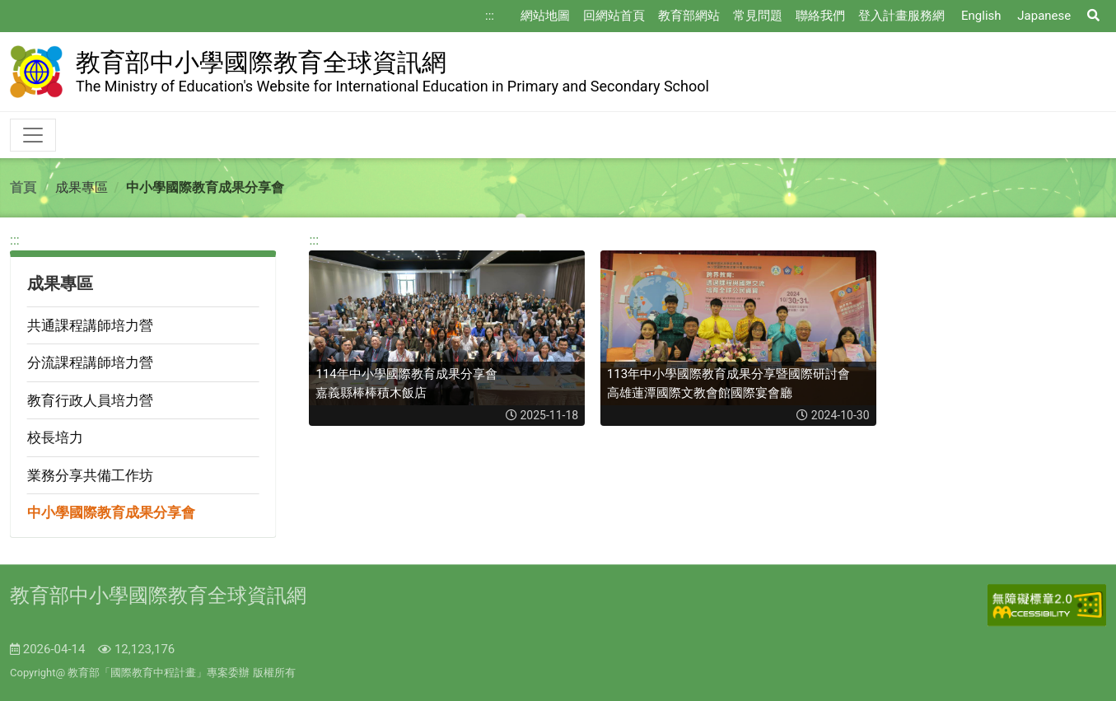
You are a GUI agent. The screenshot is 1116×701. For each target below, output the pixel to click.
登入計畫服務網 (901, 15)
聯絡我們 (820, 15)
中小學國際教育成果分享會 (111, 512)
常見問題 (757, 15)
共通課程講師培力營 (90, 325)
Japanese (1044, 15)
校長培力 (55, 437)
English (981, 15)
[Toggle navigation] (33, 135)
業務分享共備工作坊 (90, 475)
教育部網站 (689, 15)
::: (489, 15)
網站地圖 (545, 15)
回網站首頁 (614, 15)
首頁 (23, 187)
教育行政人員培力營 (90, 400)
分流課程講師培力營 (90, 362)
